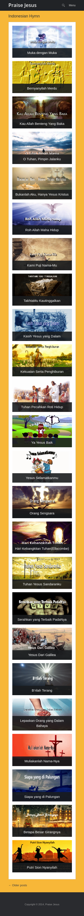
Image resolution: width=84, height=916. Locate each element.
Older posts (18, 885)
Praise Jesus (23, 5)
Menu (72, 5)
